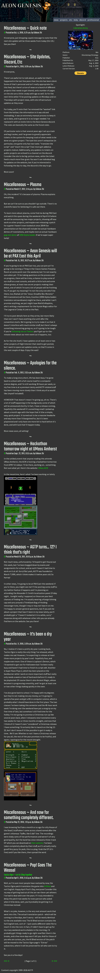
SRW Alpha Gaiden (27, 235)
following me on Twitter (22, 331)
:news (56, 20)
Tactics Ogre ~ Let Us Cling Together (18, 875)
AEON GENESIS (26, 5)
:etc (70, 20)
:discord (82, 20)
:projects (64, 20)
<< (5, 961)
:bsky (75, 20)
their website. (37, 843)
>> (55, 961)
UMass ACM (43, 468)
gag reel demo (10, 235)
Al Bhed (47, 886)
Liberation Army (80, 28)
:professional (93, 20)
